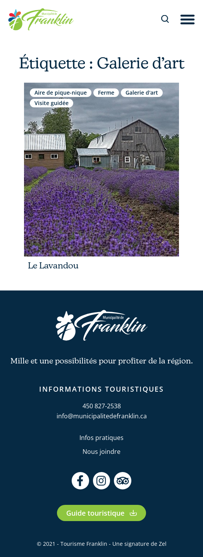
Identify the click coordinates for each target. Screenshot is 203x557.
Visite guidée (51, 103)
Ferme (106, 92)
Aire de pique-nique (60, 92)
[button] (187, 19)
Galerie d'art (142, 92)
